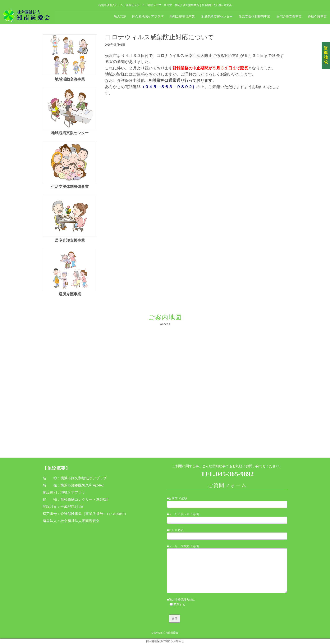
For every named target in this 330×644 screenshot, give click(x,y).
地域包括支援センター (70, 133)
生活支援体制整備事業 (70, 187)
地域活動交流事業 (70, 79)
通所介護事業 (70, 294)
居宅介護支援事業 (70, 240)
